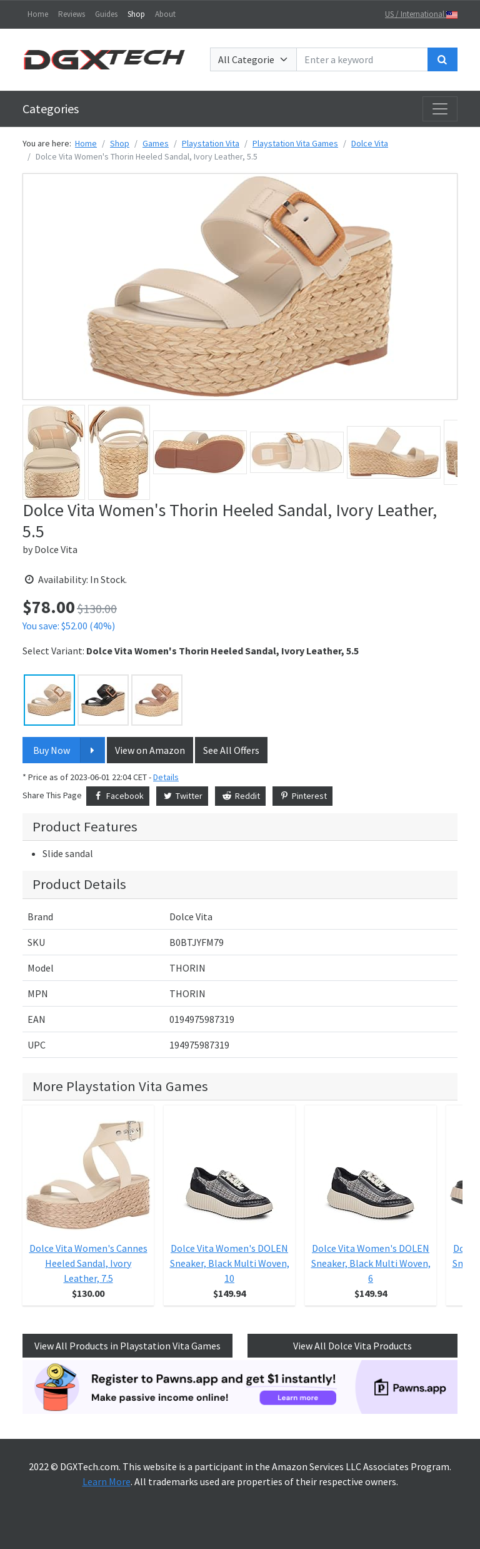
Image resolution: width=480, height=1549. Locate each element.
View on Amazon (150, 750)
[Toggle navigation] (440, 108)
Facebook (118, 795)
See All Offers (231, 750)
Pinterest (303, 795)
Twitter (182, 795)
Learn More (106, 1481)
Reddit (240, 795)
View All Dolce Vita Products (352, 1345)
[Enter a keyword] (362, 59)
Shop (136, 14)
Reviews (71, 14)
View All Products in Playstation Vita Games (127, 1345)
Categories (50, 108)
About (165, 14)
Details (166, 777)
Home (38, 14)
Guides (106, 14)
